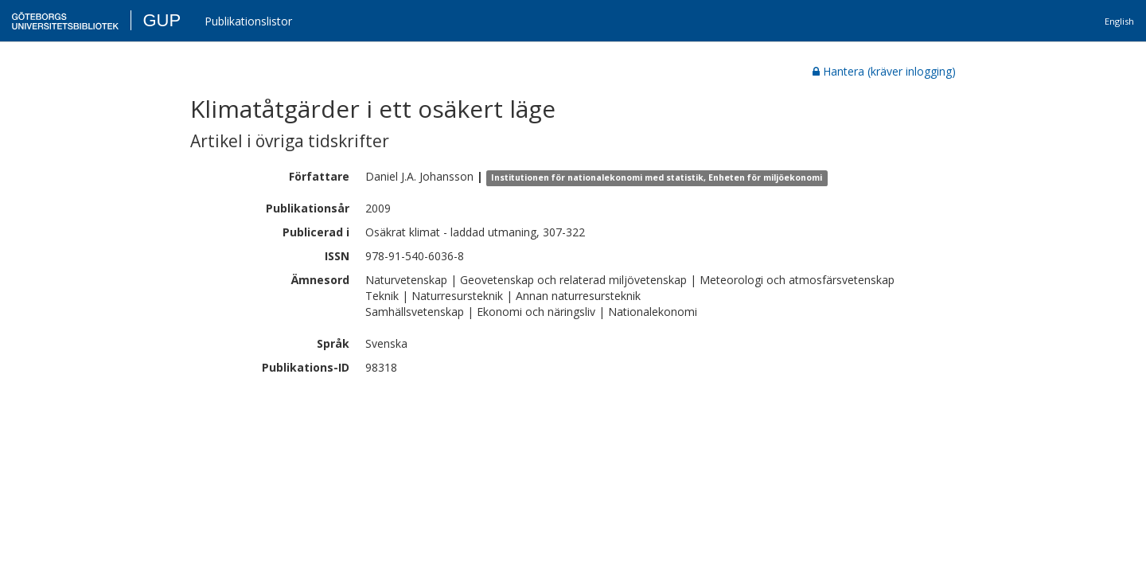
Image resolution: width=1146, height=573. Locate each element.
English (1119, 21)
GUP (161, 20)
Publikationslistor (248, 21)
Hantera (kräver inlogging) (884, 71)
